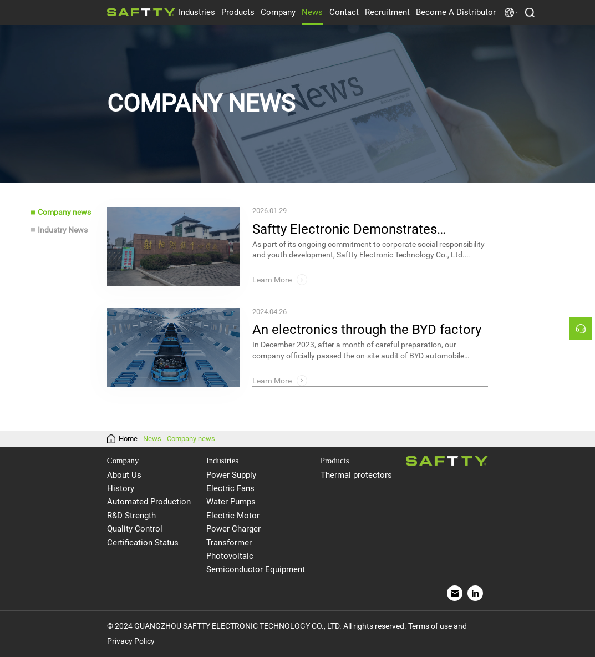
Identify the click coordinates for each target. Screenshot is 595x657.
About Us (124, 475)
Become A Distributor (456, 12)
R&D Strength (131, 515)
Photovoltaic (229, 556)
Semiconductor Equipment (255, 569)
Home (128, 438)
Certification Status (143, 543)
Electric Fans (230, 488)
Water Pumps (231, 502)
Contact (344, 12)
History (120, 488)
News (312, 12)
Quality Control (134, 529)
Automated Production (149, 502)
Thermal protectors (356, 475)
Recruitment (387, 12)
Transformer (229, 543)
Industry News (63, 229)
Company (278, 12)
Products (238, 12)
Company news (64, 212)
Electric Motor (233, 515)
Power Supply (231, 475)
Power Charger (233, 529)
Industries (197, 12)
